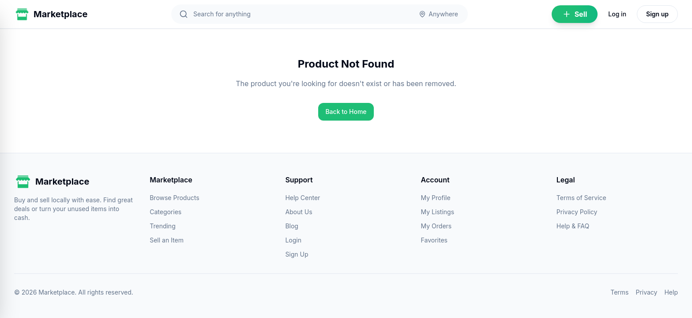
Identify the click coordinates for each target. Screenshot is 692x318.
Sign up (657, 14)
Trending (163, 226)
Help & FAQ (573, 226)
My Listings (437, 212)
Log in (617, 14)
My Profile (436, 197)
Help (671, 292)
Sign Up (296, 254)
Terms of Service (581, 197)
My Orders (436, 226)
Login (293, 240)
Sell (574, 14)
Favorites (434, 240)
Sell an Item (167, 240)
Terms (619, 292)
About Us (298, 212)
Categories (165, 212)
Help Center (302, 197)
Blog (291, 226)
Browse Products (174, 197)
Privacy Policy (577, 212)
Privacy (646, 292)
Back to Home (345, 111)
